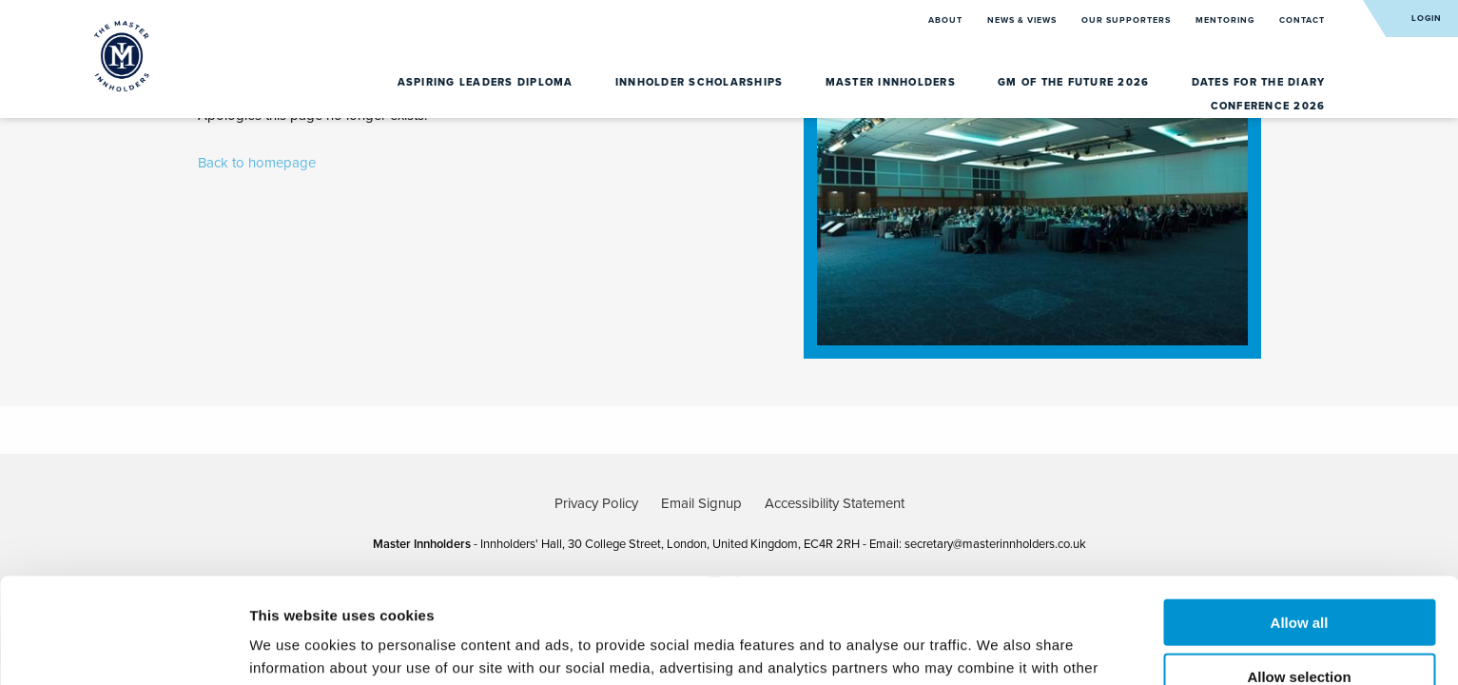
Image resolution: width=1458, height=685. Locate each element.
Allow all (1300, 517)
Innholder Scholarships (701, 82)
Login (1426, 18)
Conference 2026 (1268, 106)
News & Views (1023, 20)
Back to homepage (257, 162)
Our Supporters (1127, 20)
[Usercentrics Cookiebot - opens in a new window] (123, 648)
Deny (1299, 624)
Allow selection (1299, 571)
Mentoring (1226, 20)
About (946, 20)
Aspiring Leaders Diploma (487, 82)
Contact (1302, 20)
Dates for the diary (1259, 82)
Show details (998, 647)
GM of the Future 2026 (1076, 82)
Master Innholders (893, 82)
